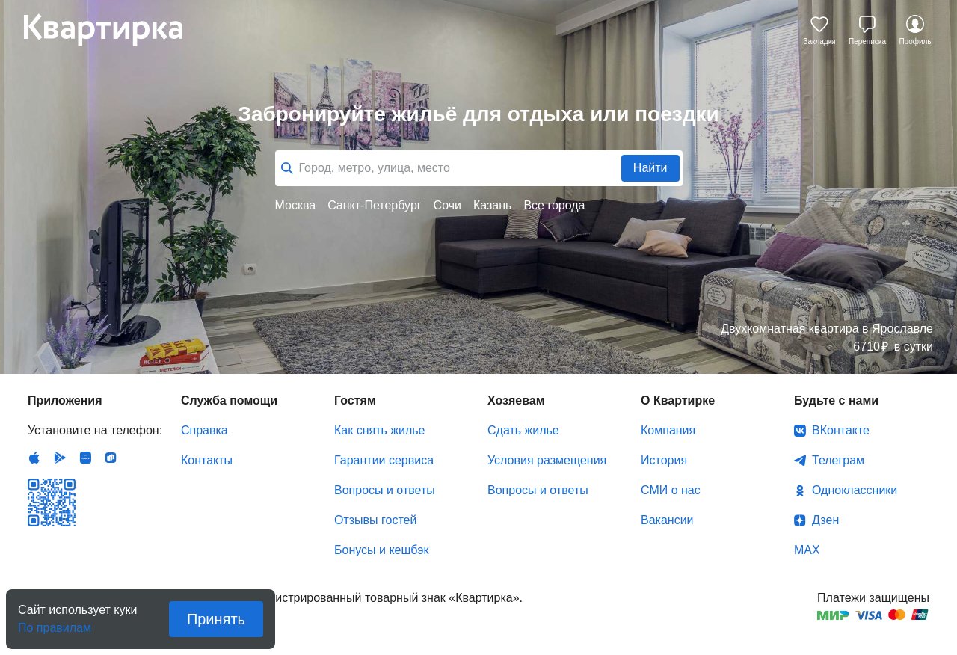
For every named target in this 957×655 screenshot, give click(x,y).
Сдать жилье (523, 430)
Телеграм (838, 460)
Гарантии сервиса (384, 460)
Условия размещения (546, 460)
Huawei (85, 458)
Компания (668, 430)
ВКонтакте (841, 430)
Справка (204, 430)
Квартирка (113, 29)
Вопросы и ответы (384, 490)
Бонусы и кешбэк (381, 550)
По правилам (54, 623)
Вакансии (667, 520)
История (664, 460)
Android (60, 458)
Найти (650, 168)
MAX (807, 550)
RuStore (110, 458)
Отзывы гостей (375, 520)
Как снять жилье (379, 430)
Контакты (207, 460)
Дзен (825, 520)
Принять (216, 619)
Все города (554, 205)
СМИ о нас (671, 490)
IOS (34, 458)
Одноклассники (854, 490)
